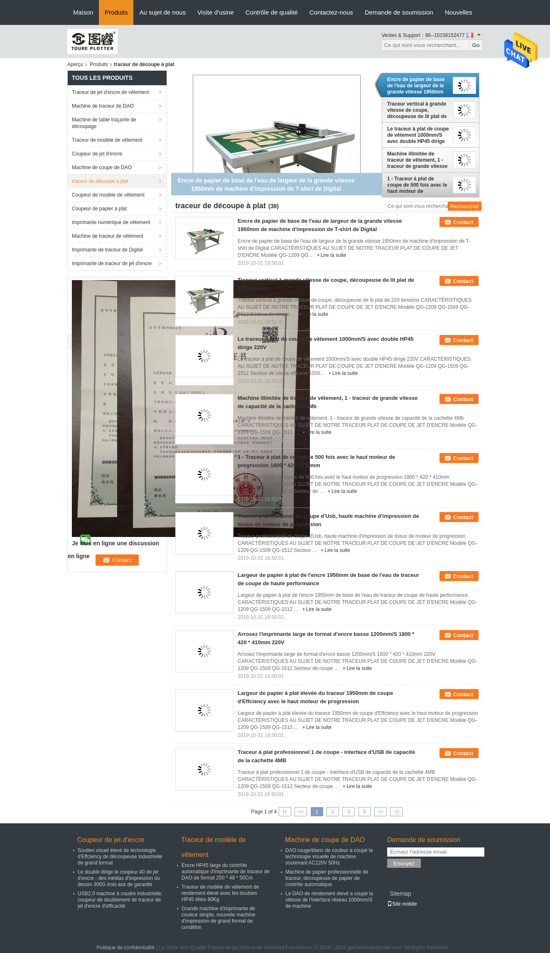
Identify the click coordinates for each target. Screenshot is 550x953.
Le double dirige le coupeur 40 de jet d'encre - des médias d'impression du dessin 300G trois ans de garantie (119, 878)
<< (301, 812)
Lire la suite (333, 255)
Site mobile (402, 904)
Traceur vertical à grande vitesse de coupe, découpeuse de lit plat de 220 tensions (417, 110)
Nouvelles (458, 12)
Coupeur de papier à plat (99, 209)
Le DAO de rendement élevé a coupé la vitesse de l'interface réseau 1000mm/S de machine (329, 900)
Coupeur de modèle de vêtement (108, 195)
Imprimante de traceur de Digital (107, 250)
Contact (463, 222)
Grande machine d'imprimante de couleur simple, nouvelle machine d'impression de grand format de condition (218, 918)
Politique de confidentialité (125, 948)
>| (396, 812)
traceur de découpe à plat (100, 181)
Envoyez (404, 863)
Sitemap (400, 893)
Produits (116, 12)
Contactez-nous (331, 12)
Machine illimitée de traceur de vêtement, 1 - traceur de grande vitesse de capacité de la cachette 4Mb (418, 160)
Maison (83, 12)
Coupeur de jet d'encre (97, 154)
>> (380, 812)
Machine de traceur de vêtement (107, 236)
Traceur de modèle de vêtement (107, 140)
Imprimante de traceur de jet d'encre (112, 263)
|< (285, 812)
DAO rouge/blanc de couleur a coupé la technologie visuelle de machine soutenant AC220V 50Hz (329, 856)
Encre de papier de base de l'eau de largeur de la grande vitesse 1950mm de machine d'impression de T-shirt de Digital (417, 85)
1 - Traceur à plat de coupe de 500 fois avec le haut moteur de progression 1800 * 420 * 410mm (417, 185)
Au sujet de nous (162, 12)
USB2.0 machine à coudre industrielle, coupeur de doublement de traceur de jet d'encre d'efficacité (120, 900)
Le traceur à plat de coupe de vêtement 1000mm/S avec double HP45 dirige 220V (418, 135)
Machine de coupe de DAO (102, 167)
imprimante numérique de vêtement (111, 222)
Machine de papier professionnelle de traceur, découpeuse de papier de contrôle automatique (326, 878)
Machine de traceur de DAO (103, 106)
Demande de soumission (399, 12)
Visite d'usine (215, 12)
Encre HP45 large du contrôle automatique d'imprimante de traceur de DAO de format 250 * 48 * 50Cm (226, 871)
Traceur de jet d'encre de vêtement (110, 92)
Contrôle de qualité (272, 12)
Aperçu (75, 64)
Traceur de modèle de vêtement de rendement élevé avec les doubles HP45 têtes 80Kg (220, 893)
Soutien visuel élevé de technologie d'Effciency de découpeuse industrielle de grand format (120, 856)
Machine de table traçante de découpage (104, 123)
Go (476, 45)
